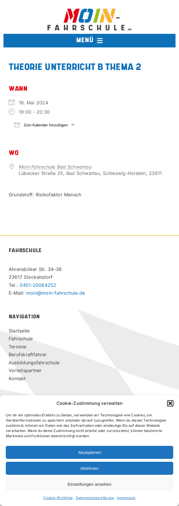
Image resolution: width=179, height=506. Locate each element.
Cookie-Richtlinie (58, 498)
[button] (170, 403)
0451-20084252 (38, 285)
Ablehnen (89, 468)
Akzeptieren (89, 452)
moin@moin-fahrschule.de (55, 293)
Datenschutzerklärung (95, 498)
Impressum (126, 498)
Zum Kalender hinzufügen (41, 124)
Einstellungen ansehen (89, 484)
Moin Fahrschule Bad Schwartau (55, 167)
